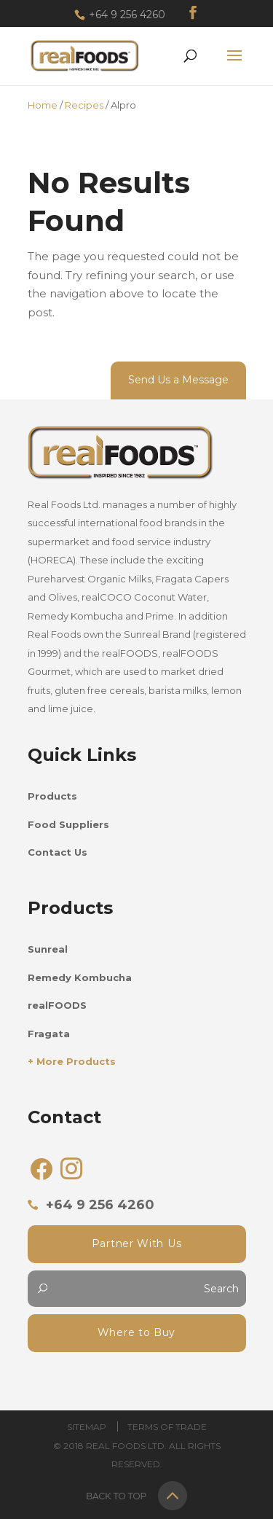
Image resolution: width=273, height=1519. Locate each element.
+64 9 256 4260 (127, 14)
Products (52, 796)
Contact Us (57, 852)
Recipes (84, 105)
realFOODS (57, 1005)
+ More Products (72, 1061)
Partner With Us (137, 1243)
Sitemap (86, 1426)
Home (43, 105)
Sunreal (48, 949)
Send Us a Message (178, 379)
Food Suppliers (68, 824)
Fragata (49, 1033)
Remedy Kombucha (80, 977)
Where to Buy (136, 1332)
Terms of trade (167, 1426)
